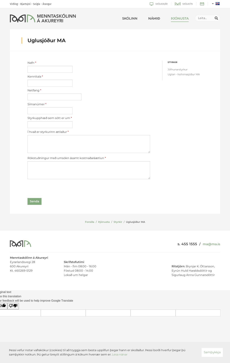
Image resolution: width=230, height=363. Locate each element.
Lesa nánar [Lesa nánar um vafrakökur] (119, 354)
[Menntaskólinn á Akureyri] (43, 18)
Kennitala (34, 76)
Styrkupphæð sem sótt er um (48, 118)
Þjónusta (104, 222)
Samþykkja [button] (212, 352)
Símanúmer (36, 104)
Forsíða (89, 222)
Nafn (30, 62)
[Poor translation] (13, 306)
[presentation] (54, 189)
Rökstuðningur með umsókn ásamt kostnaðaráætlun (65, 158)
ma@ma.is (211, 244)
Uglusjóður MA (135, 222)
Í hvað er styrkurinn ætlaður (47, 132)
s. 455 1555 (187, 244)
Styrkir (118, 222)
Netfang (33, 90)
